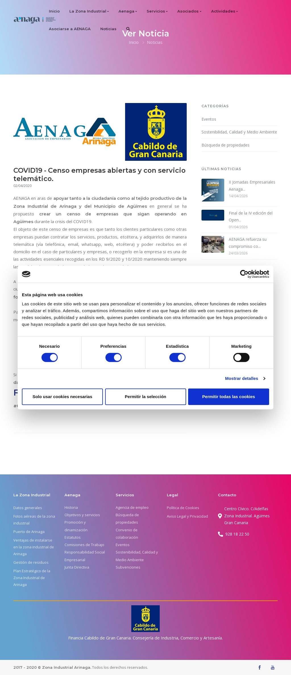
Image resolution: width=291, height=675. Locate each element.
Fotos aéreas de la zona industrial (34, 520)
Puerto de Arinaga (29, 531)
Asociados (188, 11)
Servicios (156, 11)
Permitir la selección (145, 396)
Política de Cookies (183, 507)
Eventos (208, 119)
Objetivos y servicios (82, 514)
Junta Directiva (77, 567)
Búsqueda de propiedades (225, 145)
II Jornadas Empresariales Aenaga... (252, 185)
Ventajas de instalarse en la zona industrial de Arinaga (33, 547)
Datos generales (27, 507)
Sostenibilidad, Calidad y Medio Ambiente (239, 132)
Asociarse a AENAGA (70, 28)
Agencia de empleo (132, 507)
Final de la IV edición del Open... (251, 216)
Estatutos (73, 537)
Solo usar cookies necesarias (62, 396)
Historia (71, 507)
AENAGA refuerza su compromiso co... (248, 242)
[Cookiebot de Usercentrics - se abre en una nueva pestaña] (244, 274)
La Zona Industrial (87, 11)
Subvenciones (128, 567)
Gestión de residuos (31, 562)
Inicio (54, 11)
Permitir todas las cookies (228, 396)
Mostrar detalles (241, 378)
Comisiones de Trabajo (84, 544)
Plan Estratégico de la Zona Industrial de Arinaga (31, 577)
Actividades (223, 11)
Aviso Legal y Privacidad (187, 516)
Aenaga (126, 11)
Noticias (108, 28)
